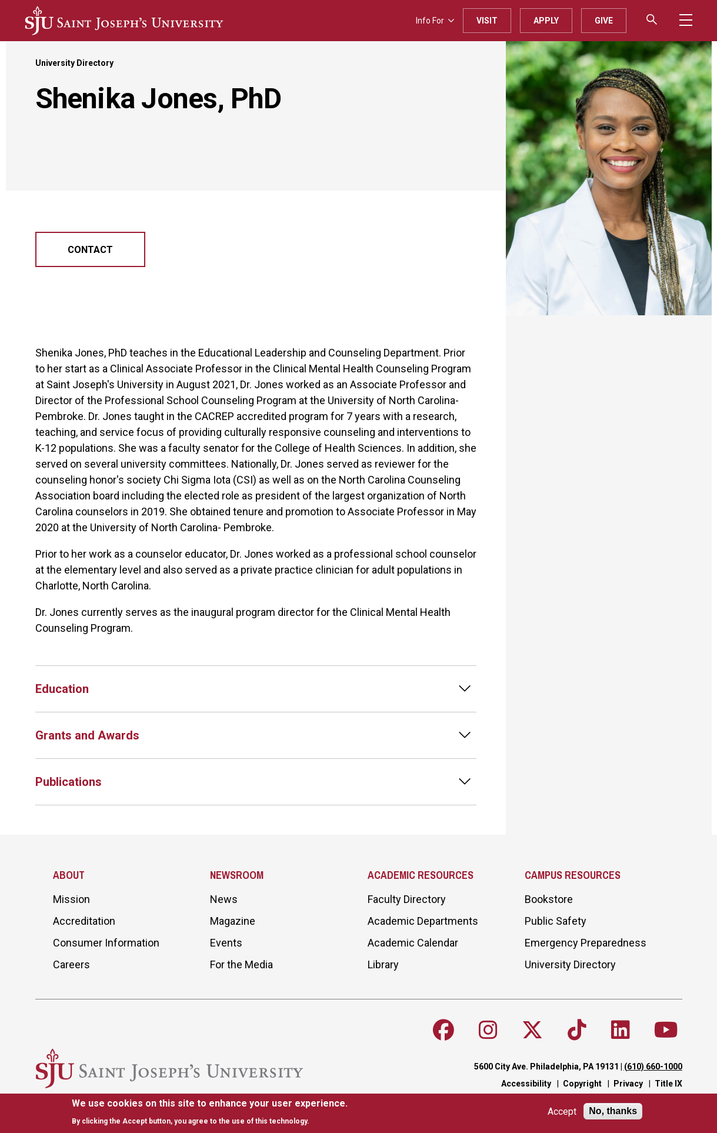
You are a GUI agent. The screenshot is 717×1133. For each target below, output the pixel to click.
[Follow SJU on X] (532, 1030)
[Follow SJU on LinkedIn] (620, 1030)
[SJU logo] (124, 20)
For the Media (241, 964)
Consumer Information (106, 943)
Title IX (668, 1083)
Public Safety (555, 921)
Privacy (628, 1083)
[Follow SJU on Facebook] (443, 1030)
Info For (435, 20)
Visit (487, 20)
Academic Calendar (413, 943)
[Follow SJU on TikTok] (577, 1030)
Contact (90, 249)
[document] (210, 1112)
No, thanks (613, 1111)
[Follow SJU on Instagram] (488, 1030)
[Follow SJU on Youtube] (666, 1030)
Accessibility (526, 1083)
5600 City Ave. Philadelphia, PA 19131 (546, 1066)
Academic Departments (423, 921)
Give (604, 20)
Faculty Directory (407, 899)
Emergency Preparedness (585, 943)
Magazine (232, 921)
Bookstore (549, 899)
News (224, 899)
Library (383, 964)
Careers (71, 964)
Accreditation (84, 921)
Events (226, 943)
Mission (71, 899)
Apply (546, 20)
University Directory (74, 63)
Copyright (582, 1083)
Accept (562, 1111)
